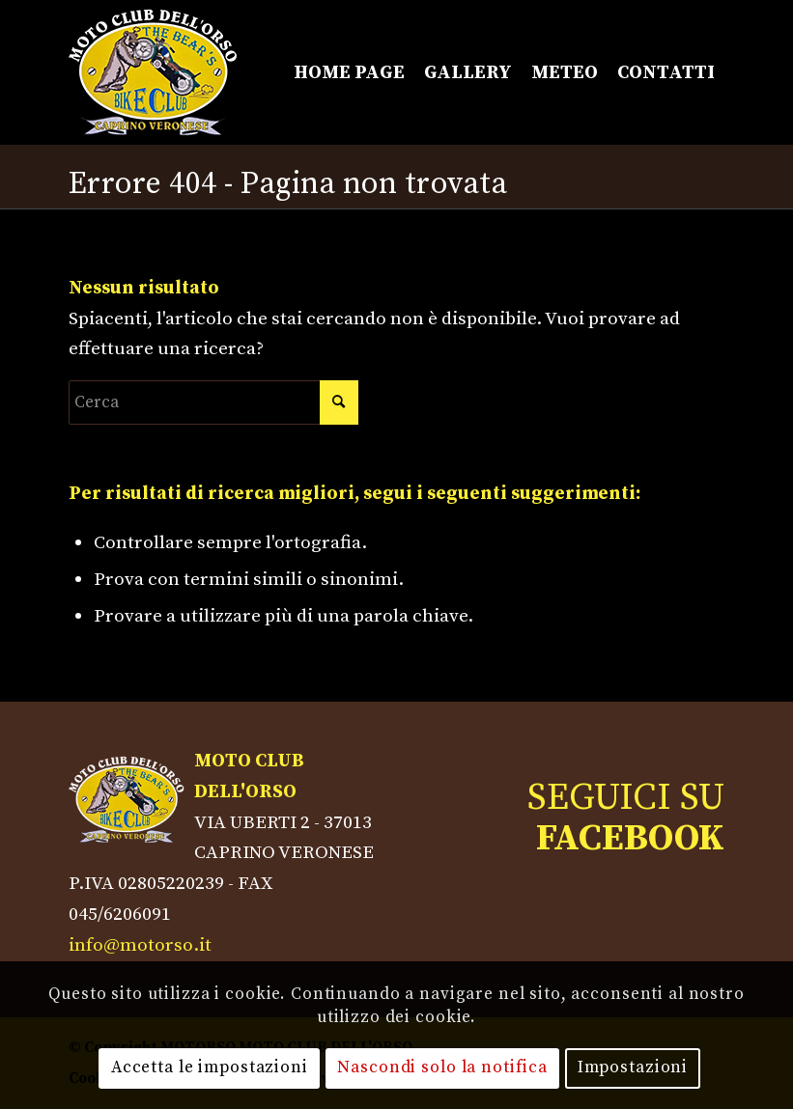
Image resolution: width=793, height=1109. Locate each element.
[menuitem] (349, 72)
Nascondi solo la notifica (442, 1067)
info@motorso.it (140, 945)
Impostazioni (633, 1067)
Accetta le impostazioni (209, 1067)
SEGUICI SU (625, 818)
